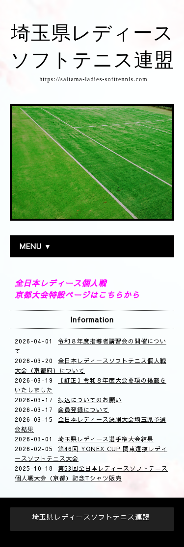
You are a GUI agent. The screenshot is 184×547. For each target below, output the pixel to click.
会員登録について (83, 409)
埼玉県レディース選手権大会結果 (106, 439)
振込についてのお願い (90, 400)
